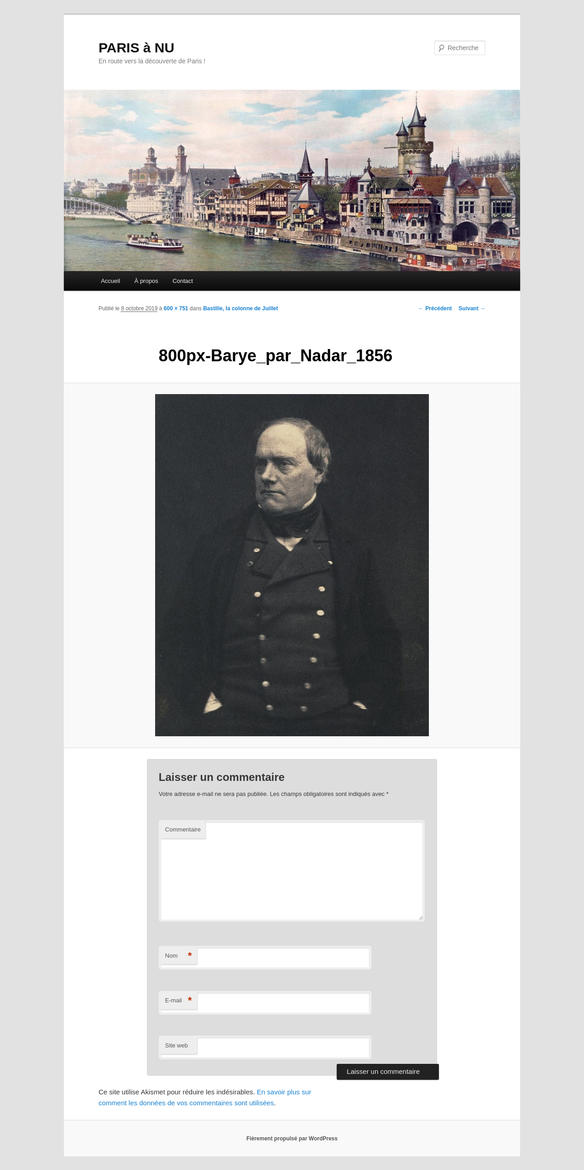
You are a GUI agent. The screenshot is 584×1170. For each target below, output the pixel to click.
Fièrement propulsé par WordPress (292, 1138)
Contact (182, 280)
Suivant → (472, 308)
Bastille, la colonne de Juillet (240, 308)
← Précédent (435, 308)
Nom (178, 956)
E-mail (178, 1000)
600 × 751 (176, 308)
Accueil (110, 280)
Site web (176, 1045)
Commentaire (183, 829)
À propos (146, 280)
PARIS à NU (136, 47)
